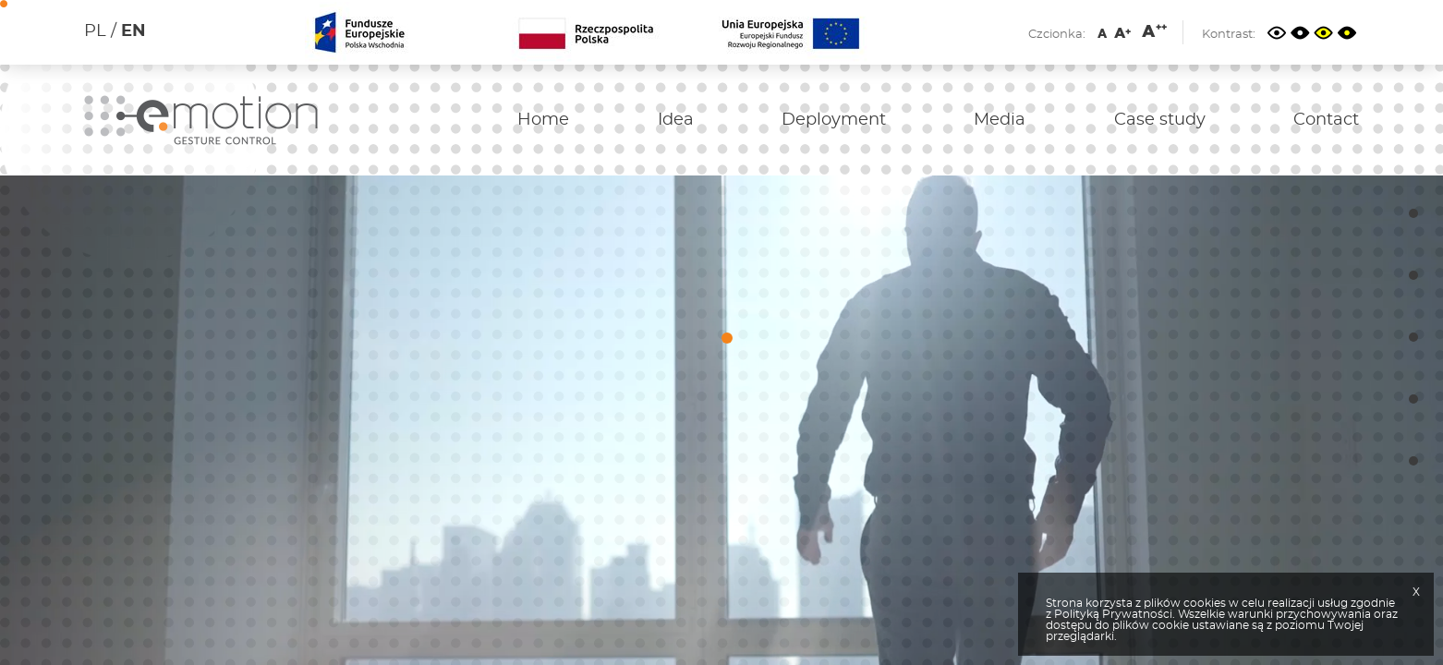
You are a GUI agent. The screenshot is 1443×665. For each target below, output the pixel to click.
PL (95, 31)
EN (133, 31)
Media (999, 120)
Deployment (834, 120)
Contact (1326, 120)
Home (543, 120)
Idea (676, 120)
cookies (1204, 603)
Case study (1160, 120)
